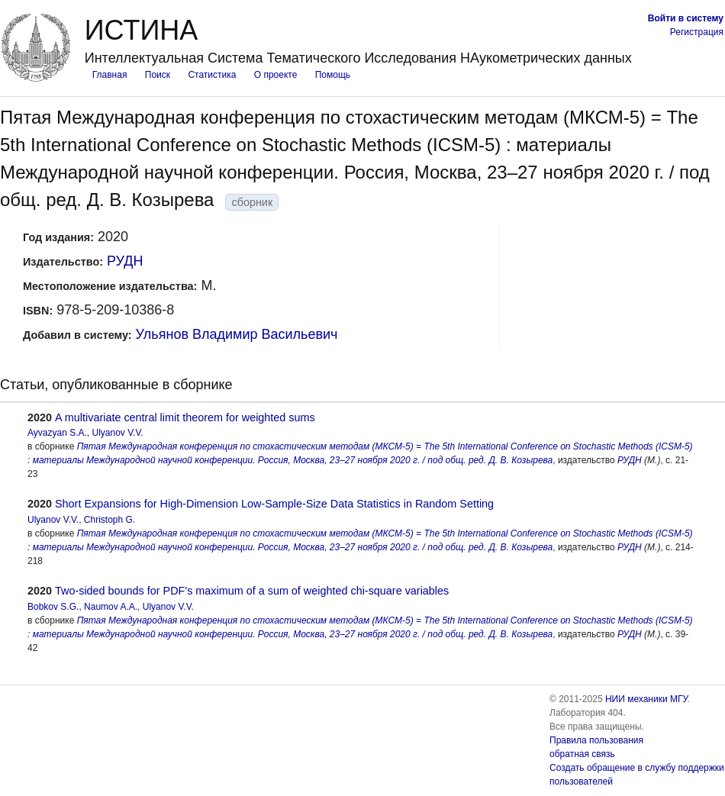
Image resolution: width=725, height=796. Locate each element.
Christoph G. (109, 519)
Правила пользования (596, 740)
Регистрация (696, 32)
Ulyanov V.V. (117, 432)
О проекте (276, 74)
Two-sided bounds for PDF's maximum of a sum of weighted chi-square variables (252, 591)
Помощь (332, 74)
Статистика (212, 74)
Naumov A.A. (110, 606)
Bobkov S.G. (53, 606)
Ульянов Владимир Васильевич (237, 334)
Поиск (157, 74)
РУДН (125, 261)
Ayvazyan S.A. (57, 432)
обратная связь (582, 754)
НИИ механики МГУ (646, 699)
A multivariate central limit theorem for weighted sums (185, 417)
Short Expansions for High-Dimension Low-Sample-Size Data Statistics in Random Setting (274, 504)
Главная (109, 74)
